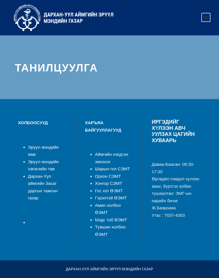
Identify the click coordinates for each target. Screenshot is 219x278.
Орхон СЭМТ (108, 176)
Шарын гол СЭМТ (112, 168)
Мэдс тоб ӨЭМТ (111, 219)
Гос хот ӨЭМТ (109, 190)
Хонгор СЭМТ (108, 183)
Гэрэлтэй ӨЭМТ (111, 197)
